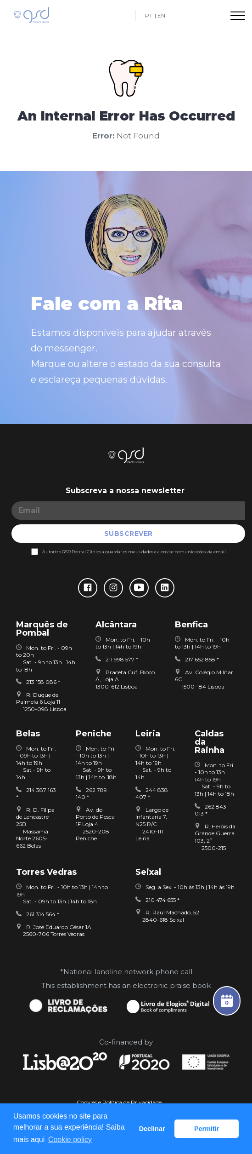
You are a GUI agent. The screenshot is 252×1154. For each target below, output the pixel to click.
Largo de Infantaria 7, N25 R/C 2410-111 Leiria (151, 824)
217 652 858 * (197, 659)
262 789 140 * (91, 794)
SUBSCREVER (128, 533)
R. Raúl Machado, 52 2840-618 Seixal (167, 916)
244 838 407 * (151, 794)
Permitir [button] (206, 1128)
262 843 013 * (210, 810)
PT (148, 15)
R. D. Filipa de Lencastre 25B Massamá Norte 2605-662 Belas (35, 827)
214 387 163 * (36, 794)
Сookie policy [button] (70, 1139)
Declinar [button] (152, 1128)
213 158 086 (37, 681)
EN (161, 15)
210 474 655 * (157, 899)
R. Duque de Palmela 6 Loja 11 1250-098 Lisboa (41, 701)
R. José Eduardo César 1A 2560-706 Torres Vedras (53, 931)
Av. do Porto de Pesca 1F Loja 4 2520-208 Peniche (95, 824)
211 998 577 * (116, 659)
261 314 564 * (37, 914)
